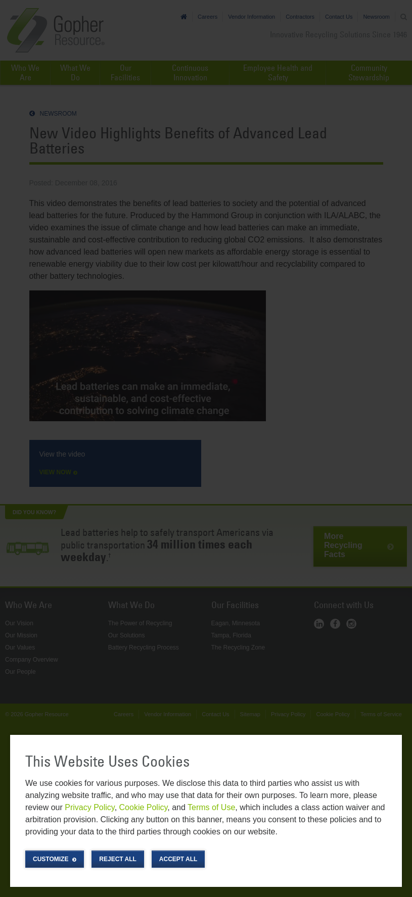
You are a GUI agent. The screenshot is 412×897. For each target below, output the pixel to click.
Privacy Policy (89, 807)
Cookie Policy (143, 807)
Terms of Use (211, 807)
